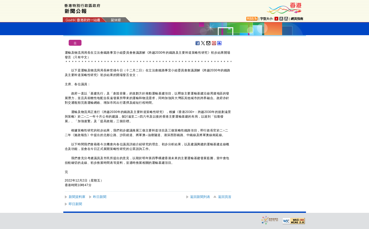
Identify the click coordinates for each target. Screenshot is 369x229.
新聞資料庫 (77, 197)
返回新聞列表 (200, 197)
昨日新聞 (99, 197)
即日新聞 (75, 204)
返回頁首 (224, 197)
